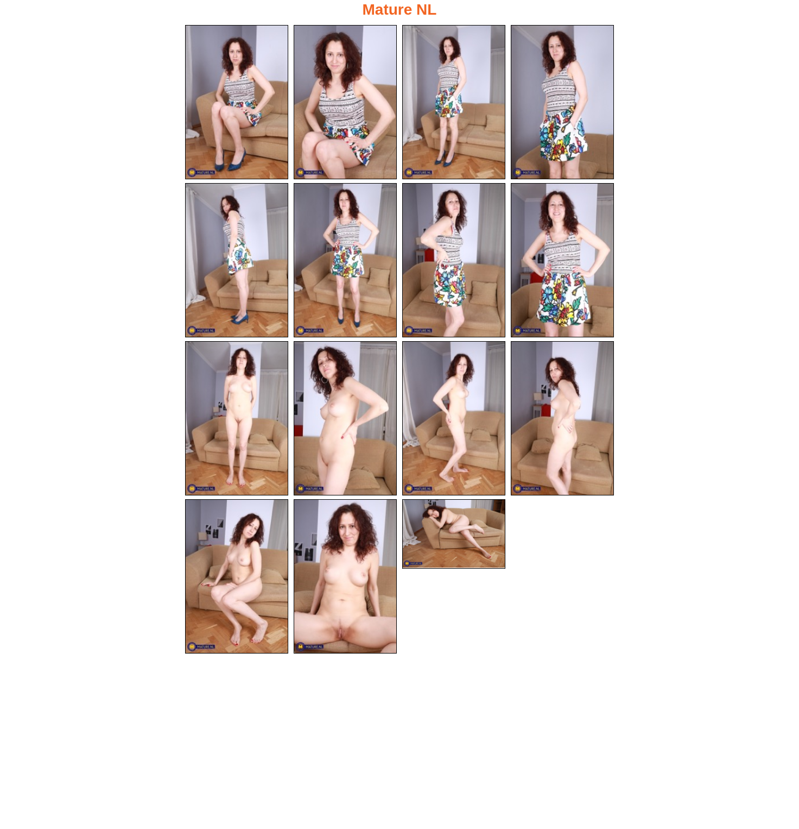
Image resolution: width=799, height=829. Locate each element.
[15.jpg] (453, 534)
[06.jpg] (345, 260)
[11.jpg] (453, 418)
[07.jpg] (453, 260)
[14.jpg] (345, 576)
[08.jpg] (562, 260)
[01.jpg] (236, 102)
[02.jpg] (345, 102)
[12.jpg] (562, 418)
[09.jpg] (236, 418)
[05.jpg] (236, 260)
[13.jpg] (236, 576)
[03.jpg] (453, 102)
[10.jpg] (345, 418)
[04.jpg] (562, 102)
